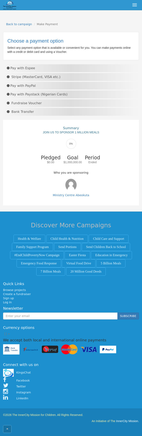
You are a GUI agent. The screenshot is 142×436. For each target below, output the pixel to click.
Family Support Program (32, 247)
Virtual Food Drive (78, 263)
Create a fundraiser (17, 294)
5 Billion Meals (111, 263)
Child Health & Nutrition (67, 238)
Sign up (8, 298)
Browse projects (14, 290)
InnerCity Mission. (127, 421)
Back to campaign (19, 24)
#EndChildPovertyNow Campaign (36, 255)
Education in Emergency (111, 255)
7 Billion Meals (51, 271)
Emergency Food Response (39, 263)
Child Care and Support (108, 238)
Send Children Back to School (106, 247)
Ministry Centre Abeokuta (71, 195)
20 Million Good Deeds (86, 271)
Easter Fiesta (77, 255)
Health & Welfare (29, 238)
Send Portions (67, 247)
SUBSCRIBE (128, 316)
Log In (7, 302)
